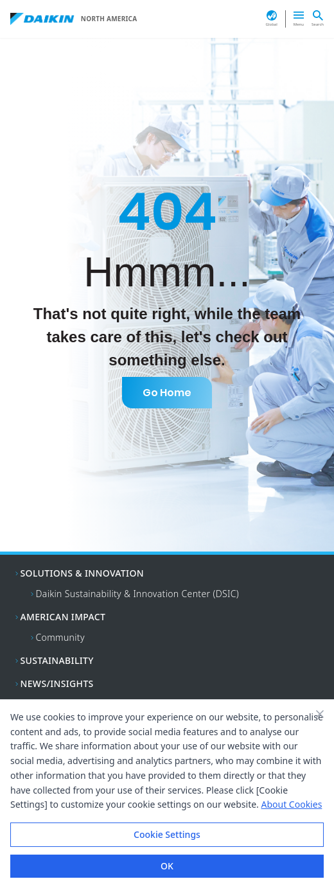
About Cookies (291, 804)
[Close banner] (320, 714)
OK (167, 866)
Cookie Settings (167, 834)
